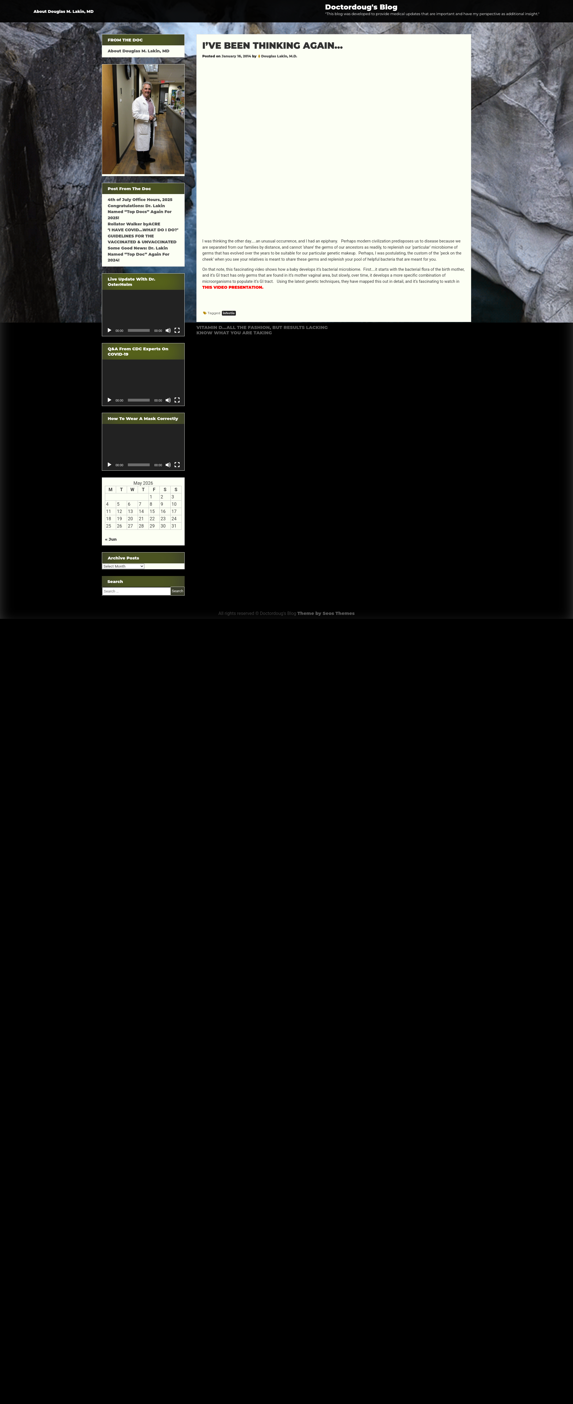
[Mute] (168, 330)
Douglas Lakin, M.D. (279, 56)
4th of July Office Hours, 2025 (140, 199)
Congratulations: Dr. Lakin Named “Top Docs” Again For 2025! (140, 211)
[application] (143, 313)
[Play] (109, 330)
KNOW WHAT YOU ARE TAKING (234, 332)
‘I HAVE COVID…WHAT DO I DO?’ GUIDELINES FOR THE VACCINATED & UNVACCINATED (143, 235)
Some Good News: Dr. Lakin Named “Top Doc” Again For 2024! (139, 254)
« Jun (111, 539)
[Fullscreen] (177, 330)
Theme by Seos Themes (326, 613)
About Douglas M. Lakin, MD (64, 11)
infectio (229, 313)
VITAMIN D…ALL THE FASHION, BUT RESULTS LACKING (262, 327)
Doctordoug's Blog (361, 7)
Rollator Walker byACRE (134, 224)
